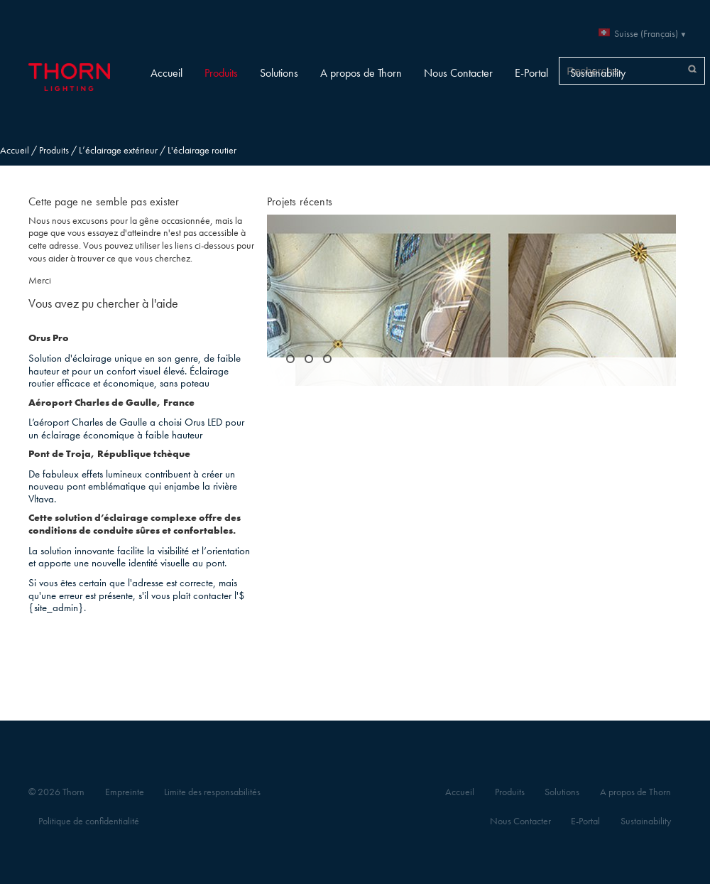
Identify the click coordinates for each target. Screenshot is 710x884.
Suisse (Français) (646, 34)
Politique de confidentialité (88, 821)
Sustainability (598, 72)
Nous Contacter (458, 72)
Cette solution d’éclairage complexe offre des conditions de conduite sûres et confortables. (134, 524)
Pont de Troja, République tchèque (109, 454)
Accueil (166, 72)
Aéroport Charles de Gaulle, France (111, 403)
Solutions (279, 72)
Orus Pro (48, 338)
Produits (221, 72)
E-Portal (531, 72)
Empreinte (124, 792)
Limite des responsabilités (212, 792)
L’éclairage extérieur (118, 150)
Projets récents (299, 201)
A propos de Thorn (361, 72)
